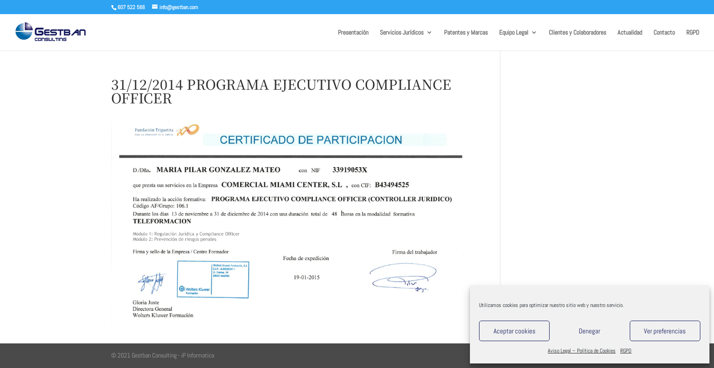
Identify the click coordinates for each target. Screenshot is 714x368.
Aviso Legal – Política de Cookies (582, 350)
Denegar (589, 331)
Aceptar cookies (515, 331)
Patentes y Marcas (466, 32)
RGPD (626, 350)
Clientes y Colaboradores (577, 32)
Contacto (664, 32)
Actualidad (629, 32)
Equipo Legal (513, 32)
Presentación (353, 32)
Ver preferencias (665, 331)
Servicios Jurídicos (401, 32)
